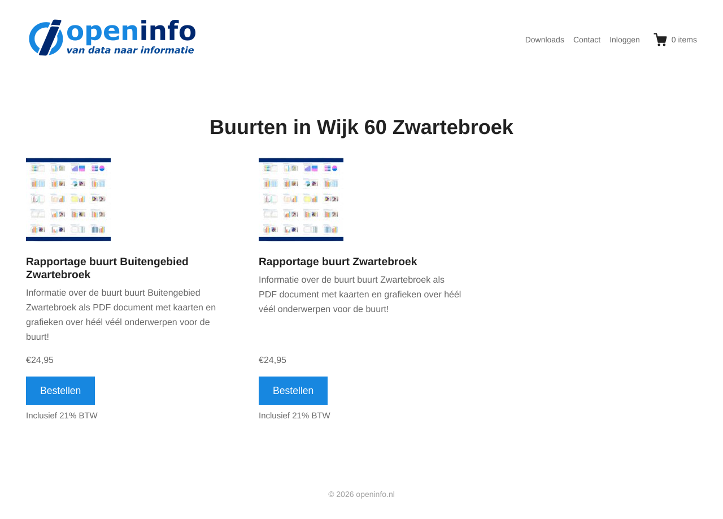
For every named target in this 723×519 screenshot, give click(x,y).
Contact (586, 39)
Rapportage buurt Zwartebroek (338, 262)
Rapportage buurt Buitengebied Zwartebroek (107, 268)
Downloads (544, 39)
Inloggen (624, 39)
